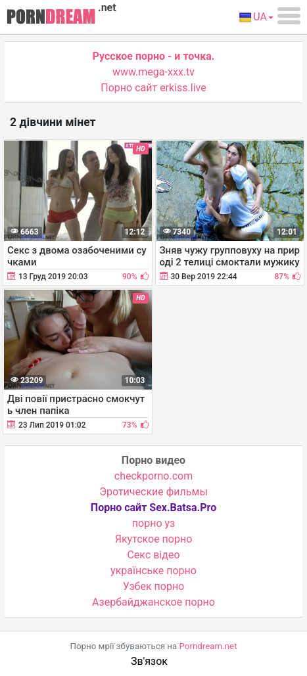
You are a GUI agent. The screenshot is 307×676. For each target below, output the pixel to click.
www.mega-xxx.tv (153, 72)
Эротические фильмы (153, 491)
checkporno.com (153, 476)
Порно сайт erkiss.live (153, 87)
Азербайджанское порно (153, 602)
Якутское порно (154, 539)
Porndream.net (208, 646)
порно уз (153, 523)
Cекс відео (153, 555)
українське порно (153, 570)
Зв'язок (149, 661)
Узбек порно (154, 586)
